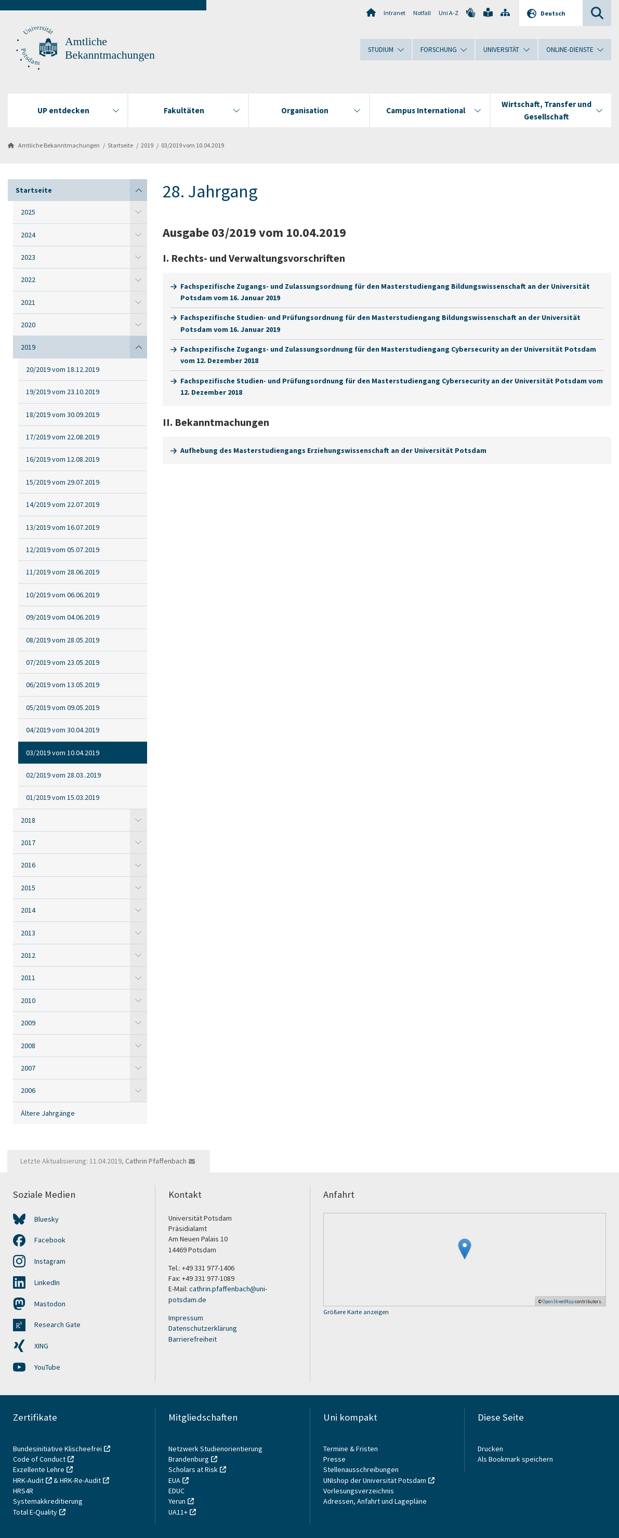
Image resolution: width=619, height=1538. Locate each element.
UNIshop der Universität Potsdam (374, 1480)
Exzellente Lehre (38, 1469)
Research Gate (57, 1324)
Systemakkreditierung (48, 1501)
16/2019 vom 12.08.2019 (62, 459)
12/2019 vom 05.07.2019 (62, 549)
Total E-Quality (35, 1512)
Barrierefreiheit (192, 1339)
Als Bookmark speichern (515, 1459)
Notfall (422, 13)
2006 (28, 1090)
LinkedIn (47, 1282)
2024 (28, 234)
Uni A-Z (448, 13)
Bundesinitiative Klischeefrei (57, 1448)
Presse (335, 1459)
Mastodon (49, 1303)
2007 (28, 1068)
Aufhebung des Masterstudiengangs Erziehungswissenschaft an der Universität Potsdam (333, 450)
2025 (28, 212)
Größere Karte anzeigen (356, 1312)
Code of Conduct (39, 1459)
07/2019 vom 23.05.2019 (62, 662)
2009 (28, 1022)
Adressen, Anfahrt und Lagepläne (375, 1501)
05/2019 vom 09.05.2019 (62, 707)
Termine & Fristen (351, 1448)
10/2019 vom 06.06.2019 (62, 594)
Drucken (490, 1448)
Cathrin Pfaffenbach (156, 1161)
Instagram (49, 1261)
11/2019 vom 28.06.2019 (62, 572)
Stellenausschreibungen (361, 1469)
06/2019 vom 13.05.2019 (62, 684)
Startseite (120, 145)
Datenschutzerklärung (202, 1328)
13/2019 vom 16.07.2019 (62, 527)
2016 (28, 865)
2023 (28, 257)
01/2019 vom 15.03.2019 (62, 797)
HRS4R (23, 1490)
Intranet (394, 13)
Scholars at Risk (193, 1469)
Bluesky (46, 1219)
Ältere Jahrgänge (48, 1113)
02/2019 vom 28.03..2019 (63, 775)
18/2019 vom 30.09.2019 (62, 414)
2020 (28, 324)
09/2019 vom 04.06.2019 (62, 617)
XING (41, 1345)
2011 (28, 977)
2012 (28, 955)
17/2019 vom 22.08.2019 (62, 437)
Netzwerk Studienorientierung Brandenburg (215, 1454)
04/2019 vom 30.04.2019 (62, 729)
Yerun (177, 1501)
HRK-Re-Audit (80, 1480)
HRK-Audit (28, 1480)
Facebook (49, 1240)
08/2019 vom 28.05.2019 (62, 640)
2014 (28, 910)
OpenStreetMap (558, 1301)
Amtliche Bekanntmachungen (59, 145)
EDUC (176, 1490)
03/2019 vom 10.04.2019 (192, 145)
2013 (28, 933)
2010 (28, 1000)
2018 (28, 820)
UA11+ (178, 1512)
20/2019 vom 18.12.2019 (62, 369)
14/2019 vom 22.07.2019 (62, 504)
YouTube (47, 1367)
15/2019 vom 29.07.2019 (62, 482)
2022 (28, 279)
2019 (147, 145)
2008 (28, 1045)
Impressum (185, 1317)
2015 (28, 887)
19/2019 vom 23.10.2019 (62, 391)
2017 (28, 842)
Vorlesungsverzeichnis (359, 1490)
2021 (28, 302)
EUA (174, 1480)
